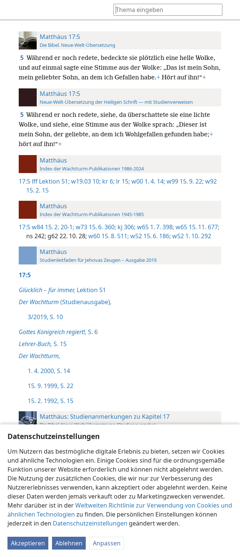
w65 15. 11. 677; (196, 227)
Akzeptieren (28, 543)
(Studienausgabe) (65, 302)
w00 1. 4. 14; (147, 181)
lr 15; (122, 181)
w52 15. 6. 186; (150, 236)
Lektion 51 (62, 290)
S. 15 (43, 344)
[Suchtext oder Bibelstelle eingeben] (164, 9)
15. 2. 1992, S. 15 (50, 401)
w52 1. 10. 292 (191, 236)
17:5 (24, 181)
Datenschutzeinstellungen (90, 523)
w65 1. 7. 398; (155, 227)
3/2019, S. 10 (45, 317)
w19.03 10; (85, 181)
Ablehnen (68, 543)
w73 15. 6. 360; (95, 227)
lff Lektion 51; (51, 181)
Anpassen (107, 543)
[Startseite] (11, 9)
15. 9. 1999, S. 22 (50, 386)
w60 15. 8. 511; (108, 236)
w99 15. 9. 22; (184, 181)
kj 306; (126, 227)
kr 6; (108, 181)
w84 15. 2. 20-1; (53, 227)
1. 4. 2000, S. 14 (49, 371)
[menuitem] (11, 9)
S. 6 (58, 332)
